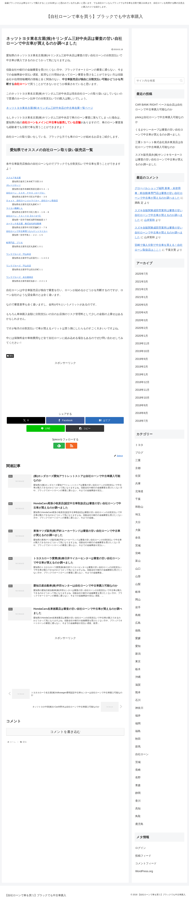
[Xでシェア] (26, 420)
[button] (85, 428)
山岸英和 (149, 220)
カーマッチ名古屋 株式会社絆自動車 (23, 223)
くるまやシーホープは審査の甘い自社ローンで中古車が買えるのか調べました (159, 132)
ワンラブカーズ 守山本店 (18, 254)
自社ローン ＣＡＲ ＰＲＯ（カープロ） (25, 193)
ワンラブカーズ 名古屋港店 (19, 277)
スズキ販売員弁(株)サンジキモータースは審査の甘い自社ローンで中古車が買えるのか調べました (159, 159)
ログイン (140, 847)
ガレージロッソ (13, 185)
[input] (159, 80)
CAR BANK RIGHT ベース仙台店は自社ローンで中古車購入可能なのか (159, 107)
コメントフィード (146, 863)
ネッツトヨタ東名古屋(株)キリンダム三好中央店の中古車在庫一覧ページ (49, 107)
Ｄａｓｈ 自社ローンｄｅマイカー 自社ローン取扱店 (32, 200)
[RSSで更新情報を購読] (69, 446)
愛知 (10, 356)
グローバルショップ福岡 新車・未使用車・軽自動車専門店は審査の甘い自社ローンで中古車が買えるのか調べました (159, 193)
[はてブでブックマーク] (104, 420)
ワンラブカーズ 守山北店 (18, 265)
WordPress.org (144, 871)
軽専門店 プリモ (14, 242)
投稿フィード (143, 855)
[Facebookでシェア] (65, 420)
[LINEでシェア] (45, 428)
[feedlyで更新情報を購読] (62, 446)
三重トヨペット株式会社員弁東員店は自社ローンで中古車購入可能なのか (159, 144)
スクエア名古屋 (13, 177)
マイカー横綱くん (14, 208)
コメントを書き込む (65, 732)
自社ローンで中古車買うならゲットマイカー (27, 231)
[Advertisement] (65, 386)
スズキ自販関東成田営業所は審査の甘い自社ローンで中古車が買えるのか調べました (159, 215)
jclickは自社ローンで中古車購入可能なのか (159, 119)
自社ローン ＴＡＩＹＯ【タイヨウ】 (23, 216)
